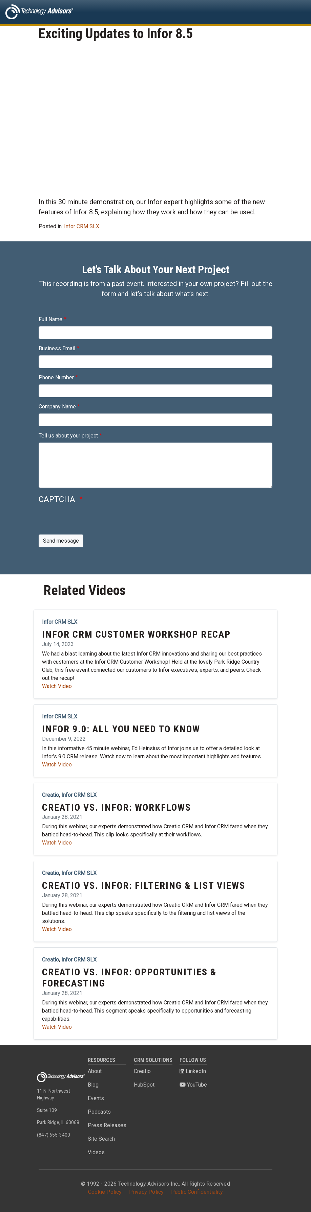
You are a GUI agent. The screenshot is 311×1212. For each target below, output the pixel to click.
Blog (93, 1085)
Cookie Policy (105, 1192)
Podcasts (99, 1112)
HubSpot (144, 1085)
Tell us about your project (68, 435)
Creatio (142, 1071)
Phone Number (56, 377)
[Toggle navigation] (296, 12)
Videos (96, 1152)
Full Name (50, 319)
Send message (61, 541)
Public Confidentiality (197, 1192)
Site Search (101, 1139)
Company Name (57, 406)
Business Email (57, 348)
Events (96, 1098)
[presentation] (90, 521)
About (95, 1071)
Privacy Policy (146, 1192)
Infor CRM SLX (81, 226)
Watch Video (57, 686)
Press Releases (107, 1125)
